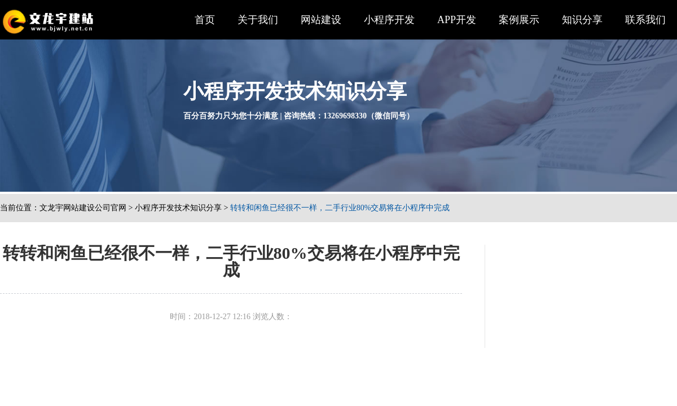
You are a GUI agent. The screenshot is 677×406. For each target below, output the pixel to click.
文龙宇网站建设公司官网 (82, 208)
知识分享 (582, 19)
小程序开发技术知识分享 (178, 208)
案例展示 (519, 19)
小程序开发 (389, 19)
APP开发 (456, 19)
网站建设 (321, 19)
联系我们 (645, 19)
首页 (205, 19)
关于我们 (258, 19)
